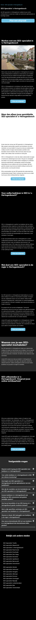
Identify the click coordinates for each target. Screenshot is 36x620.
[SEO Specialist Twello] (18, 543)
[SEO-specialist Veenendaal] (18, 588)
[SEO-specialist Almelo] (18, 567)
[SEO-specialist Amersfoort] (18, 563)
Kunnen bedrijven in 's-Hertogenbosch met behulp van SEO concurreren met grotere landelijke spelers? (15, 497)
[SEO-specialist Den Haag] (18, 554)
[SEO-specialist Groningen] (18, 578)
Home (2, 4)
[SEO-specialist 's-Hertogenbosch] (18, 547)
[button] (18, 470)
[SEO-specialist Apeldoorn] (18, 559)
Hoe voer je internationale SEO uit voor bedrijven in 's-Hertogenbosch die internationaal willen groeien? (17, 523)
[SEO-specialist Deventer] (18, 557)
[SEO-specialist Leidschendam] (18, 583)
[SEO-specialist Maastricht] (18, 545)
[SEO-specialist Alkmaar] (18, 574)
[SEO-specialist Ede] (18, 585)
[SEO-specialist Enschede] (18, 552)
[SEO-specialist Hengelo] (18, 572)
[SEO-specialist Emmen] (18, 576)
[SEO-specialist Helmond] (18, 569)
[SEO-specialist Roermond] (18, 550)
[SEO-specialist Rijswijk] (18, 581)
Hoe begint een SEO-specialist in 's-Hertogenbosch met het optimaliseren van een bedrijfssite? (16, 483)
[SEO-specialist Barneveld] (18, 561)
